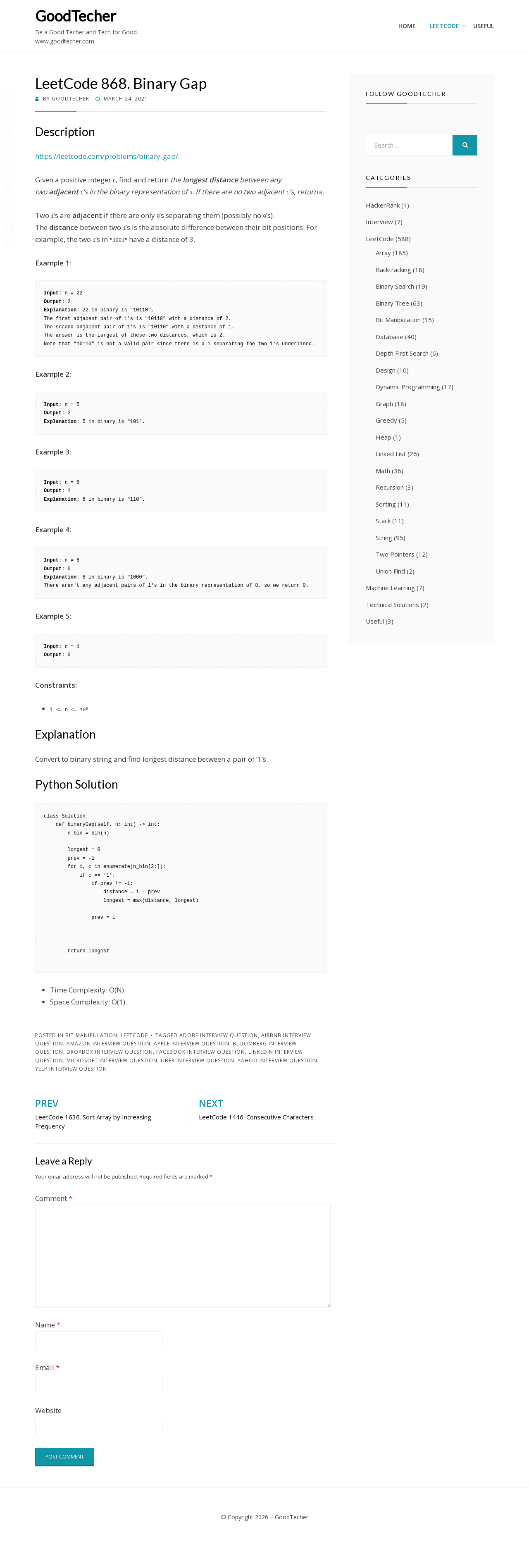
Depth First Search (402, 353)
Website (48, 1410)
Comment (53, 1198)
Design (386, 370)
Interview (379, 222)
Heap (383, 437)
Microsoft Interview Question (112, 1060)
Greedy (386, 420)
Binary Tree (392, 303)
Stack (383, 520)
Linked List (391, 454)
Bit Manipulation (91, 1035)
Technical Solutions (392, 604)
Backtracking (393, 269)
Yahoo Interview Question (277, 1060)
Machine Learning (390, 587)
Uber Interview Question (197, 1060)
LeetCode (444, 26)
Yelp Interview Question (71, 1068)
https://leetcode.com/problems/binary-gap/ (106, 156)
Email (47, 1367)
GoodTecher (75, 16)
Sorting (386, 504)
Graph (384, 403)
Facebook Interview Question (200, 1051)
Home (407, 26)
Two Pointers (395, 554)
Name (47, 1324)
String (384, 537)
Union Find (390, 571)
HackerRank (383, 205)
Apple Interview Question (191, 1043)
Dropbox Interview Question (110, 1051)
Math (383, 470)
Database (389, 336)
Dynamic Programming (408, 387)
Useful (483, 26)
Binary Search (395, 286)
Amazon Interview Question (108, 1043)
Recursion (390, 487)
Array (383, 253)
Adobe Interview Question (218, 1035)
